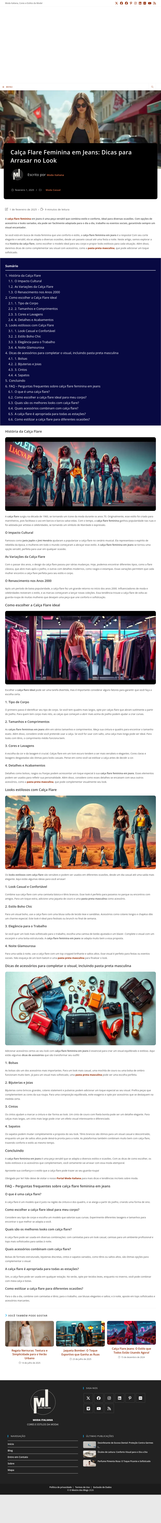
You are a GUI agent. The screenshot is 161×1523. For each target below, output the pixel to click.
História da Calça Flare (23, 275)
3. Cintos (17, 370)
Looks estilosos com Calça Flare (29, 325)
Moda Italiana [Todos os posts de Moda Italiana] (55, 175)
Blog (10, 1450)
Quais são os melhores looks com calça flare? (43, 403)
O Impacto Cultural (25, 281)
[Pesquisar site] (152, 87)
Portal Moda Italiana (69, 1178)
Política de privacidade (61, 1487)
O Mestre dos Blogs (78, 1490)
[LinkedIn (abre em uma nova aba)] (142, 3)
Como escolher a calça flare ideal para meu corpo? (47, 397)
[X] (88, 1398)
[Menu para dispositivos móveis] (8, 87)
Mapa (11, 1470)
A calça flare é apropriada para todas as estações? (47, 414)
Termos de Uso (82, 1487)
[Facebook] (98, 1398)
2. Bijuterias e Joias (24, 364)
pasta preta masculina (101, 248)
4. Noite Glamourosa (26, 347)
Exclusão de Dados (102, 1487)
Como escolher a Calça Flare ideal (31, 297)
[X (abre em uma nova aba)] (120, 3)
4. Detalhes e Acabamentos (30, 320)
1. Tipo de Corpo (23, 303)
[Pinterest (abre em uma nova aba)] (134, 3)
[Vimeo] (88, 1408)
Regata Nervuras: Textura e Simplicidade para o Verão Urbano (29, 1354)
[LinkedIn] (119, 1398)
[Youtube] (98, 1408)
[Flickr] (140, 1398)
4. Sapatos (18, 375)
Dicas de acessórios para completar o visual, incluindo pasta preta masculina (61, 353)
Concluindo (15, 380)
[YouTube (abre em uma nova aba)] (150, 3)
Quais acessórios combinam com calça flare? (43, 408)
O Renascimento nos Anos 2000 (34, 292)
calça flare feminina (19, 218)
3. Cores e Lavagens (25, 314)
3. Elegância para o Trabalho (31, 342)
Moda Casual (53, 189)
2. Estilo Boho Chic (24, 336)
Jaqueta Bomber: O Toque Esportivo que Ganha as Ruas (80, 1352)
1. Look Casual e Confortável (31, 331)
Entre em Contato (18, 1457)
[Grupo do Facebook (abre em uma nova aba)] (129, 3)
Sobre (11, 1463)
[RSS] (109, 1408)
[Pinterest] (130, 1398)
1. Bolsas (17, 358)
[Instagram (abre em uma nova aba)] (138, 3)
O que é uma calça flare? (29, 392)
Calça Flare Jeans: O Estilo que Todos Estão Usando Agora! (131, 1350)
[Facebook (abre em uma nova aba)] (125, 3)
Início (11, 1444)
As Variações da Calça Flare (30, 287)
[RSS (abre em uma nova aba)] (154, 3)
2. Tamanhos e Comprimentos (33, 309)
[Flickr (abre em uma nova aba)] (146, 3)
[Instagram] (109, 1398)
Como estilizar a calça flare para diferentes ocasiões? (49, 419)
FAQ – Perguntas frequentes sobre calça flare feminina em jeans (52, 386)
